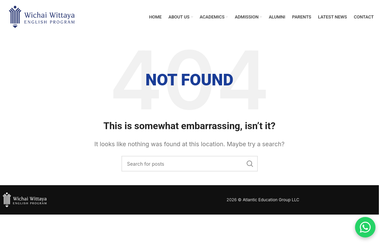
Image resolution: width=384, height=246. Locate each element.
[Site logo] (41, 16)
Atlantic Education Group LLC (271, 200)
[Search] (189, 164)
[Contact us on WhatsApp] (365, 227)
